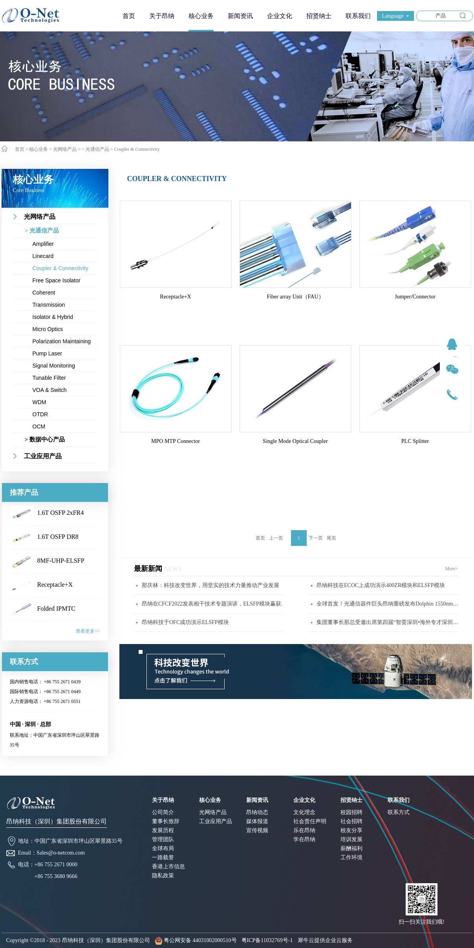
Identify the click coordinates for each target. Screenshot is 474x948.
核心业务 (38, 149)
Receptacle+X (55, 584)
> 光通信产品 (95, 149)
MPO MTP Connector (175, 441)
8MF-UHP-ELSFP (60, 560)
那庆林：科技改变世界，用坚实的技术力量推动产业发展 (210, 585)
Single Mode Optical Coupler (295, 441)
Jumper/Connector (415, 297)
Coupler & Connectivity (136, 149)
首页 (129, 16)
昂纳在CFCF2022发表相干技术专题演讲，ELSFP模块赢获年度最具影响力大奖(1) (214, 604)
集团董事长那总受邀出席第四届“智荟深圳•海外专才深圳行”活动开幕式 (389, 622)
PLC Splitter (415, 441)
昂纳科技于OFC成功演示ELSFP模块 (185, 622)
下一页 (316, 538)
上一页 (276, 538)
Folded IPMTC (56, 608)
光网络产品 (65, 149)
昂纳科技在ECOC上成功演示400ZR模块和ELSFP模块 (381, 585)
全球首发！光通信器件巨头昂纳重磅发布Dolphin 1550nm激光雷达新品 (389, 604)
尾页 (331, 538)
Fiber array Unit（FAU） (295, 297)
